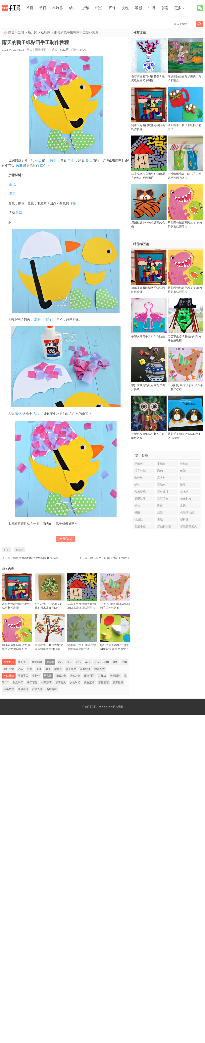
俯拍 (137, 505)
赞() (65, 538)
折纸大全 (61, 675)
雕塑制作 (115, 675)
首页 (29, 8)
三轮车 (161, 484)
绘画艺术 (9, 689)
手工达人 (61, 682)
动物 (106, 662)
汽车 (20, 668)
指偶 (47, 668)
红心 (183, 477)
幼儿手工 (23, 662)
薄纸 (18, 413)
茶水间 (184, 491)
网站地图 (118, 706)
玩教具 (58, 668)
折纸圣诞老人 (188, 526)
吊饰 (183, 505)
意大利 (161, 477)
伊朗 (183, 470)
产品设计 (37, 689)
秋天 (78, 662)
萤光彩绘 (185, 498)
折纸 (85, 8)
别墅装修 (162, 498)
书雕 (137, 512)
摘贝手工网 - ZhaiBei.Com (99, 706)
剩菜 (160, 505)
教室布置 (99, 668)
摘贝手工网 (16, 32)
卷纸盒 (184, 463)
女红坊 (102, 675)
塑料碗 (184, 519)
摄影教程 (118, 682)
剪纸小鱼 (140, 526)
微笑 (183, 484)
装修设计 (23, 689)
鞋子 (49, 319)
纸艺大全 (75, 675)
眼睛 (19, 212)
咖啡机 (138, 477)
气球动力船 (187, 512)
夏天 (69, 662)
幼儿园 (32, 32)
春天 (60, 662)
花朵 (97, 662)
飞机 (38, 668)
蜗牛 (137, 484)
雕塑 (138, 8)
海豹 (160, 470)
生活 (151, 8)
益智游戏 (85, 668)
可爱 (38, 160)
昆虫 (115, 662)
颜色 (43, 165)
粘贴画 (45, 32)
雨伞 (71, 160)
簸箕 (160, 512)
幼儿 (72, 8)
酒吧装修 (140, 498)
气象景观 (140, 491)
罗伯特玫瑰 (164, 526)
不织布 (161, 463)
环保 (112, 8)
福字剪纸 (140, 470)
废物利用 (89, 675)
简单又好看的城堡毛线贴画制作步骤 (35, 558)
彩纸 (12, 184)
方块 (36, 413)
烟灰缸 (138, 519)
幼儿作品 (71, 668)
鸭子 (53, 160)
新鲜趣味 (51, 689)
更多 (177, 8)
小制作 (57, 8)
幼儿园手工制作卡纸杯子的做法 (109, 558)
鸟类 (124, 662)
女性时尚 (75, 682)
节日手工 (23, 675)
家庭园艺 (103, 682)
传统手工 (46, 682)
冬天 (87, 662)
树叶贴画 (37, 662)
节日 (42, 8)
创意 (164, 8)
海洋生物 (9, 668)
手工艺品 (32, 682)
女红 (125, 8)
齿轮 (160, 519)
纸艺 (99, 8)
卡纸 (73, 203)
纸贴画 (19, 549)
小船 (29, 668)
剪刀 (12, 193)
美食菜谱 (89, 682)
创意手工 (18, 682)
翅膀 (37, 319)
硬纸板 (138, 463)
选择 (19, 165)
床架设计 (162, 491)
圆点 (88, 160)
